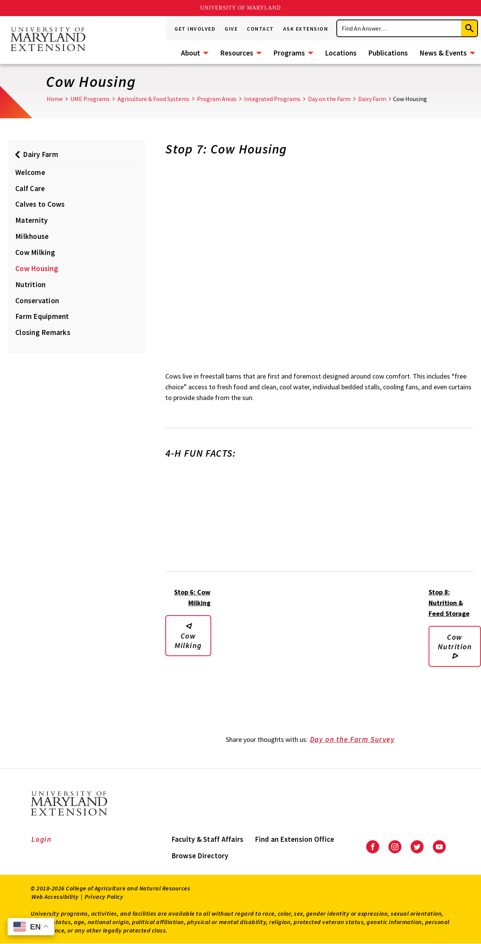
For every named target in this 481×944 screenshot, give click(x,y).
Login (41, 839)
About (190, 52)
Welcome (30, 172)
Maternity (31, 220)
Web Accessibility (55, 896)
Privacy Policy (104, 896)
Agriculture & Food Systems (153, 99)
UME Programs (90, 99)
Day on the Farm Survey (357, 740)
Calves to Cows (40, 204)
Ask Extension (305, 28)
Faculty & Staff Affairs (207, 839)
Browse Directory (199, 855)
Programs (289, 52)
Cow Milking (35, 252)
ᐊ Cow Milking (188, 635)
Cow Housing (36, 268)
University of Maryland (240, 8)
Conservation (37, 300)
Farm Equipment (42, 316)
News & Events (443, 52)
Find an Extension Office (294, 839)
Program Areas (216, 99)
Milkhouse (32, 236)
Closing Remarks (42, 332)
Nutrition (30, 284)
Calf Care (30, 188)
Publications (388, 52)
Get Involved (194, 28)
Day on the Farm (329, 99)
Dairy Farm (372, 99)
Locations (341, 52)
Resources (236, 52)
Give (231, 28)
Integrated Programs (272, 99)
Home (55, 99)
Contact (260, 28)
